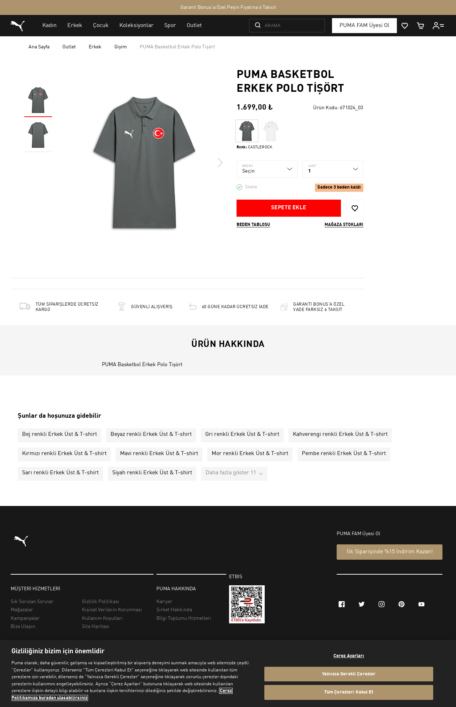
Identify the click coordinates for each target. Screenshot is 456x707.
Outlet (69, 46)
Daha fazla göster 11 (231, 473)
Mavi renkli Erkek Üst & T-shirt (159, 454)
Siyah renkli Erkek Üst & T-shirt (152, 473)
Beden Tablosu (253, 225)
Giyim (120, 46)
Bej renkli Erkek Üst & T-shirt (59, 434)
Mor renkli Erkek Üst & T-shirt (250, 454)
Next (219, 162)
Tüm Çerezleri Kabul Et (349, 692)
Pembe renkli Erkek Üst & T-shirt (344, 454)
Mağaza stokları (344, 225)
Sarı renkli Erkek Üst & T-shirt (60, 473)
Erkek (95, 46)
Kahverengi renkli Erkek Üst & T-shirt (340, 434)
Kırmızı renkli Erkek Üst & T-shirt (64, 454)
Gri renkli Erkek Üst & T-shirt (242, 434)
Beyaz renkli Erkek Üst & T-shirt (151, 434)
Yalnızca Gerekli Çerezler (348, 674)
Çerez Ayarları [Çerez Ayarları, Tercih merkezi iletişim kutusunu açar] (348, 656)
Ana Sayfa (39, 46)
